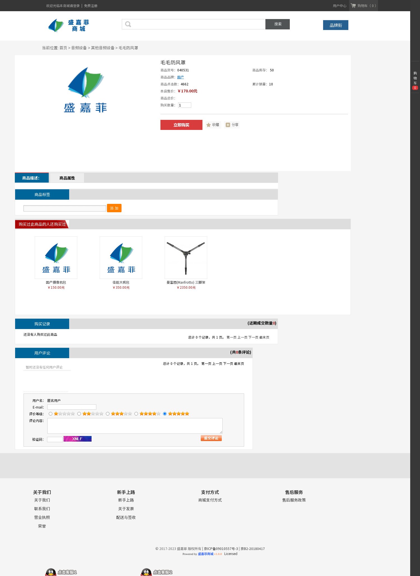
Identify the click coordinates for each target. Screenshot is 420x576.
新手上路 (126, 500)
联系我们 (42, 508)
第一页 (232, 337)
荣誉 (42, 526)
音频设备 (79, 47)
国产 (180, 76)
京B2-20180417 (253, 548)
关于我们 (42, 500)
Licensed (230, 553)
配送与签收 (126, 517)
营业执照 (42, 517)
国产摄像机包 (56, 282)
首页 (63, 47)
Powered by (202, 554)
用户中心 (339, 5)
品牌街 (336, 25)
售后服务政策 (294, 500)
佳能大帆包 (121, 282)
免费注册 (90, 5)
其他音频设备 (103, 47)
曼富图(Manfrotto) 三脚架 (186, 282)
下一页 (253, 337)
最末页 (264, 337)
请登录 (75, 5)
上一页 (242, 337)
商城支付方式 (210, 500)
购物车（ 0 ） (368, 5)
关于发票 (126, 508)
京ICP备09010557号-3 (221, 548)
